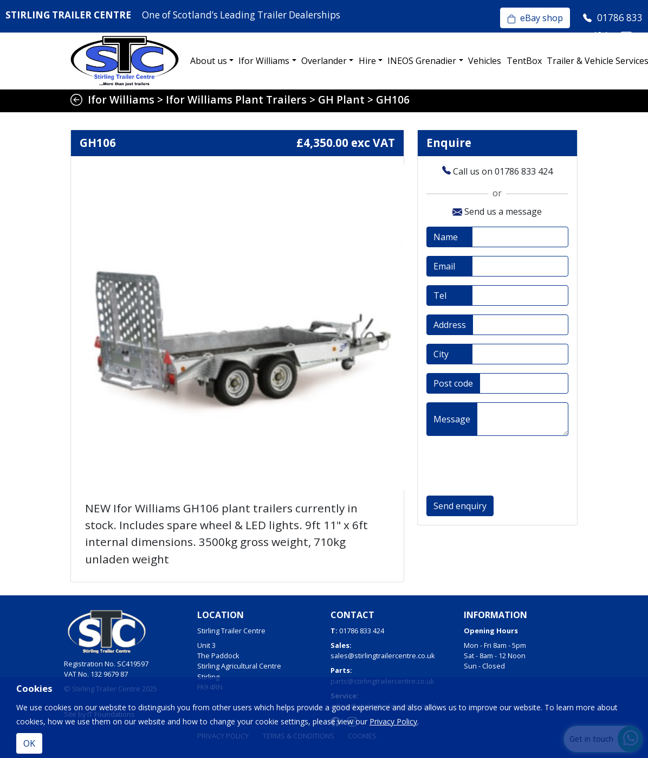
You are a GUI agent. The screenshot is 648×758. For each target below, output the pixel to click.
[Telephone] (520, 295)
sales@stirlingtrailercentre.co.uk (383, 655)
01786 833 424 (361, 630)
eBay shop (535, 18)
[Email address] (520, 266)
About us (208, 61)
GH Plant (341, 99)
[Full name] (520, 237)
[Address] (520, 324)
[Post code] (523, 383)
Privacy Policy (393, 721)
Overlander (324, 61)
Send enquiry (460, 506)
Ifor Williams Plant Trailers (236, 99)
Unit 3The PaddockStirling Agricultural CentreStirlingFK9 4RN (239, 666)
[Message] (522, 419)
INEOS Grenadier (421, 61)
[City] (520, 354)
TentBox (524, 61)
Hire (367, 61)
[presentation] (508, 466)
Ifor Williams (263, 61)
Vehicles (484, 61)
